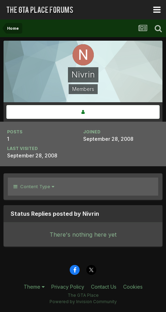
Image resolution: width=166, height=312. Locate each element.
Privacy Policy (67, 287)
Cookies (133, 287)
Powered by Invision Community (83, 301)
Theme (34, 287)
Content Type (33, 186)
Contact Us (103, 287)
